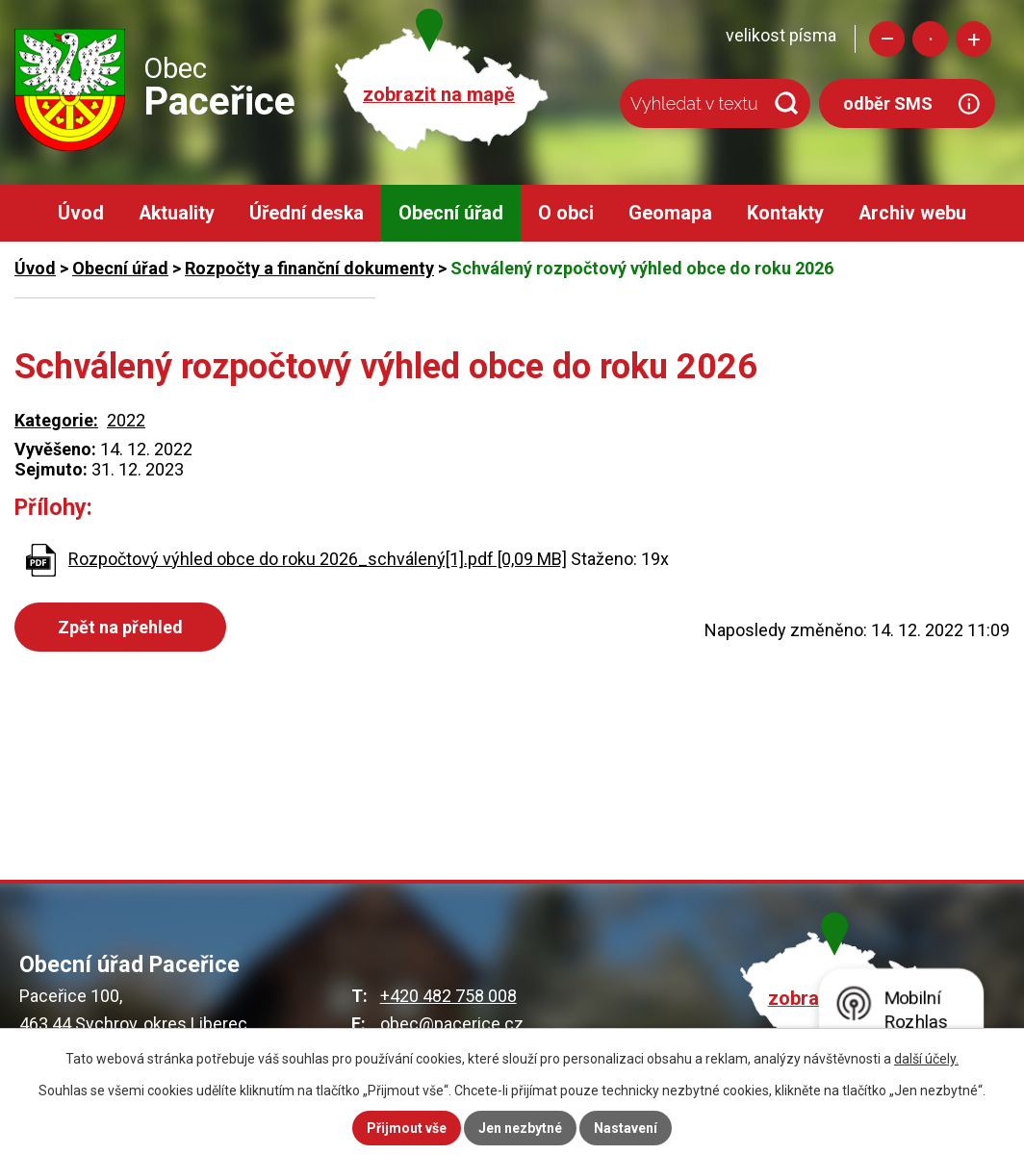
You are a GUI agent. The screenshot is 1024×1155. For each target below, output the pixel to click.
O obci (566, 213)
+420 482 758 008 (448, 996)
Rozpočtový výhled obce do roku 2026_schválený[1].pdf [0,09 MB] (317, 559)
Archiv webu (912, 213)
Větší (973, 39)
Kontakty (785, 213)
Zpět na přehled (120, 627)
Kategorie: (56, 420)
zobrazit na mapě (439, 95)
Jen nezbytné (520, 1128)
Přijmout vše (407, 1128)
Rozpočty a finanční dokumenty (309, 268)
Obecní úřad (450, 213)
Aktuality (177, 213)
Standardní (930, 39)
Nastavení (625, 1128)
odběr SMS (888, 103)
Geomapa (670, 213)
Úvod (81, 213)
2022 (126, 420)
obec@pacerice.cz (452, 1024)
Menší (887, 39)
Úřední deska (306, 213)
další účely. (926, 1058)
